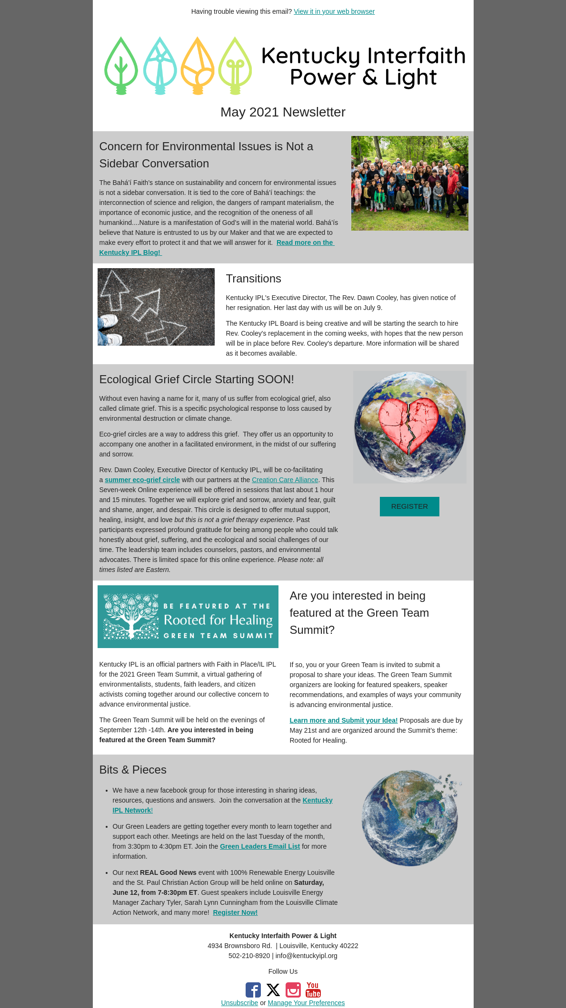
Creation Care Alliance (285, 480)
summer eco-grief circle (142, 480)
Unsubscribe (239, 1003)
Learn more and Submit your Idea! (344, 720)
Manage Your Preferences (306, 1003)
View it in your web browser (334, 11)
